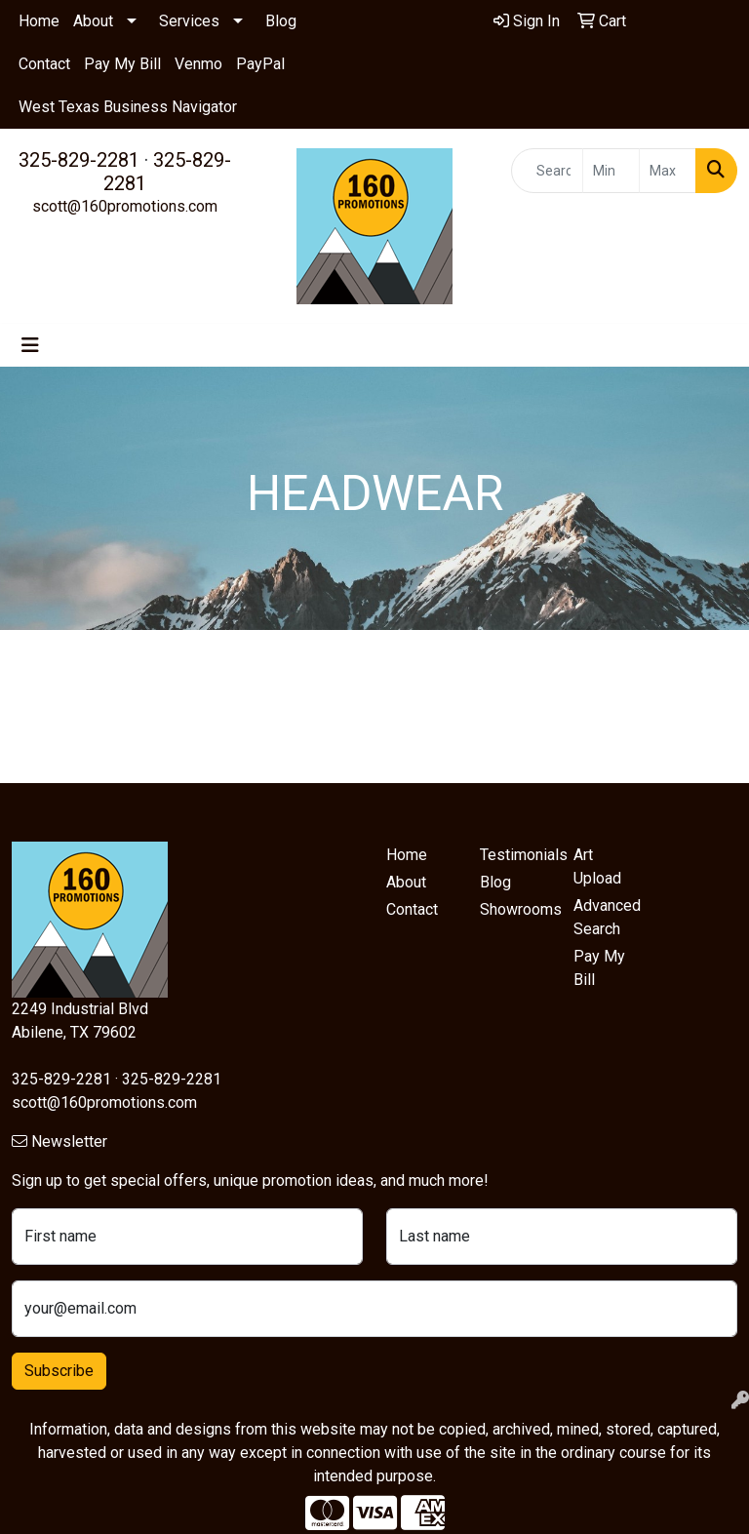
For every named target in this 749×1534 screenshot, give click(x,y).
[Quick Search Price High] (667, 170)
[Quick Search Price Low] (611, 170)
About (93, 21)
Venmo (198, 64)
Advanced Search (607, 917)
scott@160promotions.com (124, 206)
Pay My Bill (122, 64)
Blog (280, 21)
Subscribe (59, 1370)
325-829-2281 (79, 160)
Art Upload (597, 866)
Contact (44, 64)
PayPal (260, 64)
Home (39, 21)
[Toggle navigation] (30, 345)
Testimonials (515, 855)
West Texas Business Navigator (128, 107)
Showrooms (515, 909)
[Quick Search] (547, 170)
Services (189, 21)
